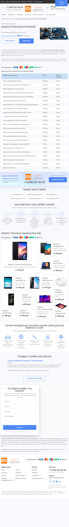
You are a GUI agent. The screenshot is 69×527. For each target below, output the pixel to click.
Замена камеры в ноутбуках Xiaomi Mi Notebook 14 (17, 85)
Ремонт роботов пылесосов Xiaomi (60, 291)
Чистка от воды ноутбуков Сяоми (12, 81)
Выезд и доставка (15, 1)
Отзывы (3, 475)
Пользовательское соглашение (56, 485)
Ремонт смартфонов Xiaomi (19, 265)
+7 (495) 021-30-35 (14, 7)
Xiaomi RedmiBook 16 (51, 194)
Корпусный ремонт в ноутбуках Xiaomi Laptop (15, 132)
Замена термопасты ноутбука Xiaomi (13, 148)
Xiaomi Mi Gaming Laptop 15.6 (34, 194)
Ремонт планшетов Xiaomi (58, 245)
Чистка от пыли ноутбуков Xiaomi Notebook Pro (16, 140)
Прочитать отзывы (34, 378)
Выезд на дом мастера (9, 168)
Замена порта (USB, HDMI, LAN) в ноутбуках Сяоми (17, 112)
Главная (3, 14)
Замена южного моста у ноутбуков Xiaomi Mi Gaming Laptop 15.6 (20, 104)
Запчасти (24, 1)
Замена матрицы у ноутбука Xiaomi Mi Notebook (16, 164)
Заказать (26, 41)
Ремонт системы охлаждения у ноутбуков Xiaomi (16, 124)
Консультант (10, 41)
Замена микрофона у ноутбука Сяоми (13, 89)
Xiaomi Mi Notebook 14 (52, 198)
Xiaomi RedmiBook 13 (17, 194)
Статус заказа (61, 3)
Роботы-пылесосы (38, 14)
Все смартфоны (51, 14)
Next (65, 366)
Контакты (30, 1)
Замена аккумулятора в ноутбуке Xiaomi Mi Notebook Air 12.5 (19, 156)
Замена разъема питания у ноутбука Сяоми (15, 136)
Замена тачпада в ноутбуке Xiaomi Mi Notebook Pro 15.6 (18, 93)
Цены (2, 1)
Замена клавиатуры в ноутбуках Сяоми (13, 160)
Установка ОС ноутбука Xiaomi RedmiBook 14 (15, 116)
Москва (53, 7)
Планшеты (28, 14)
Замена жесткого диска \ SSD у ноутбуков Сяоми (16, 152)
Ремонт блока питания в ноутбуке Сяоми (14, 128)
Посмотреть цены (7, 36)
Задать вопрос (58, 179)
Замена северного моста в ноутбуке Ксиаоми (15, 108)
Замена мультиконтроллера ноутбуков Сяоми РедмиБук (18, 97)
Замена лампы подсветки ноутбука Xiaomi (14, 100)
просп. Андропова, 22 (56, 478)
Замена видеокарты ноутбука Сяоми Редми (14, 120)
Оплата (7, 1)
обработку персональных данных (21, 431)
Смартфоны (11, 14)
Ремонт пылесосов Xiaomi (24, 312)
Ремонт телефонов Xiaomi (26, 296)
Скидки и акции (38, 1)
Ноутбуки (20, 14)
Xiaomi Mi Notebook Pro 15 (36, 198)
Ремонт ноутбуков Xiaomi (58, 262)
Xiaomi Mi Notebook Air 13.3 (17, 198)
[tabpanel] (34, 34)
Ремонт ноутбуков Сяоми (6, 312)
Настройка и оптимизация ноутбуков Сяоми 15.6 (16, 144)
